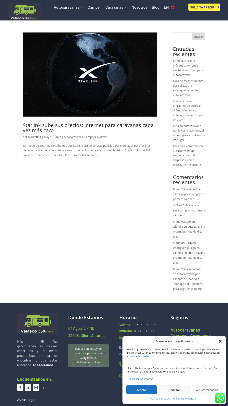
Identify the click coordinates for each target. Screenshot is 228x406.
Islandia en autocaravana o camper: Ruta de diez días (189, 231)
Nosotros (139, 7)
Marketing (34, 137)
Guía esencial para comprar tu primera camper (189, 194)
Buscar (198, 36)
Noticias (102, 137)
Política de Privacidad (184, 398)
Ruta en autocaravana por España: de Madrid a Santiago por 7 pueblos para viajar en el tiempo (188, 279)
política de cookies (139, 356)
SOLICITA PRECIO (202, 7)
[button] (220, 341)
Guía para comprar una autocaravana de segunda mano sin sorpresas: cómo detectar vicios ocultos (188, 155)
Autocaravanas (67, 7)
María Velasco (182, 189)
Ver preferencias (207, 390)
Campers (90, 137)
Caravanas (114, 7)
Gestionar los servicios (140, 379)
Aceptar (141, 390)
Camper (94, 7)
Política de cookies (161, 398)
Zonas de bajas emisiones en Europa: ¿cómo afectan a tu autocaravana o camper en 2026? (188, 110)
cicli (175, 205)
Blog (155, 7)
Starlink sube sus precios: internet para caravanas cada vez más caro (88, 127)
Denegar (174, 390)
